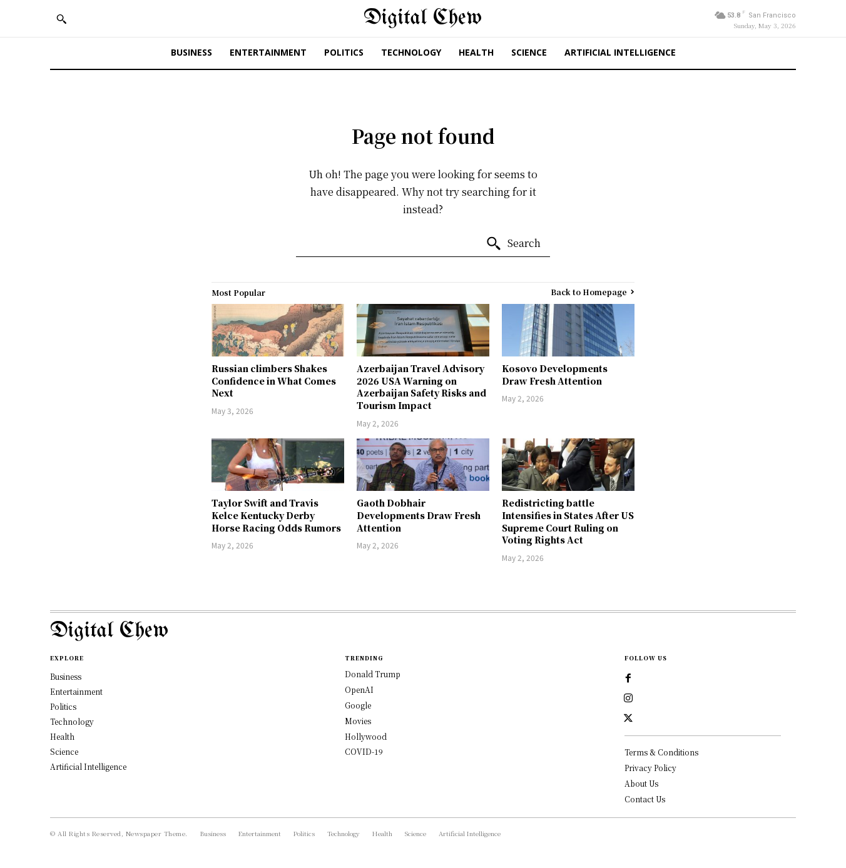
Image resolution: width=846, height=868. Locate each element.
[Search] (513, 244)
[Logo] (423, 631)
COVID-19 (364, 751)
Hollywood (366, 736)
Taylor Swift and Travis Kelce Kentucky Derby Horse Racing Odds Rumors (276, 515)
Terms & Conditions (661, 752)
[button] (61, 19)
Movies (358, 720)
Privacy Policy (650, 767)
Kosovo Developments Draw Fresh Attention (555, 374)
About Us (641, 783)
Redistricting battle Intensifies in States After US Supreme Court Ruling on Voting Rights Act (568, 521)
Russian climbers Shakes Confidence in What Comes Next (274, 380)
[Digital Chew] (423, 18)
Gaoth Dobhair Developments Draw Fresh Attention (419, 515)
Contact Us (644, 799)
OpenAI (359, 689)
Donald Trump (372, 674)
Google (358, 705)
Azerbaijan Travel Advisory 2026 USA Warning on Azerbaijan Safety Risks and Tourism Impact (421, 386)
